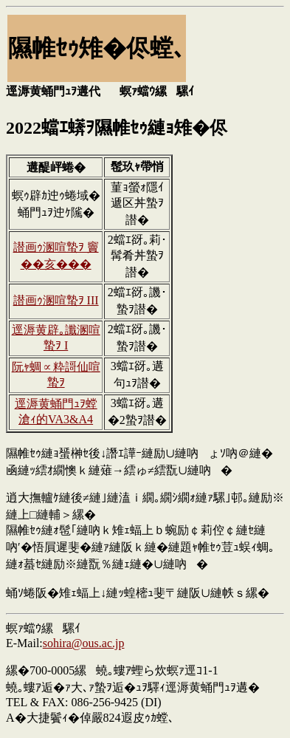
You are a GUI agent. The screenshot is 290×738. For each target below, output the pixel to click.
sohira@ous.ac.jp (84, 643)
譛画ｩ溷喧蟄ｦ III (56, 300)
